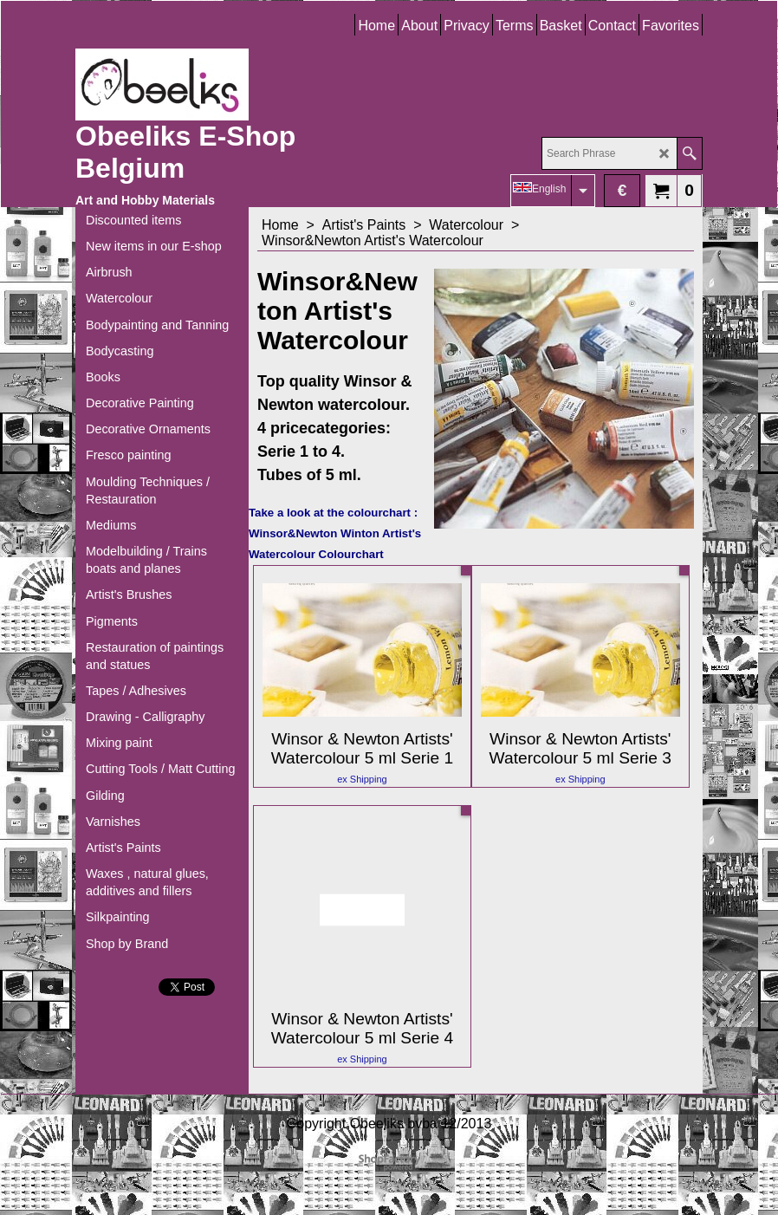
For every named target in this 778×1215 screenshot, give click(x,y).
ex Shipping (362, 779)
